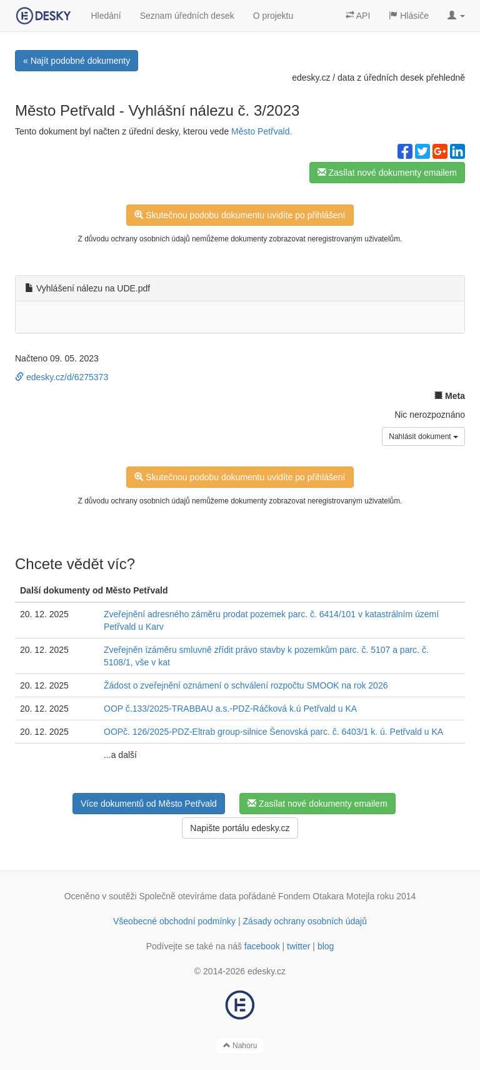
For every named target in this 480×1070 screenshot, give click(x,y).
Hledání (106, 16)
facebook (262, 946)
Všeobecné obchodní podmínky (174, 921)
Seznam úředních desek (187, 16)
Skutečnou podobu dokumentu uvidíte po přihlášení (239, 215)
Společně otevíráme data (188, 896)
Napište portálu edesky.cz (239, 828)
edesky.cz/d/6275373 (61, 377)
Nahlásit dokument (423, 436)
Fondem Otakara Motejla (326, 896)
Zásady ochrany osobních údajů (305, 921)
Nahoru (240, 1045)
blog (326, 946)
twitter (298, 946)
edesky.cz (311, 78)
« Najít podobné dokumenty (76, 61)
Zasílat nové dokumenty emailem (387, 173)
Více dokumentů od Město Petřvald (149, 804)
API (358, 16)
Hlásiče (409, 16)
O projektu (273, 16)
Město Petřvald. (261, 131)
